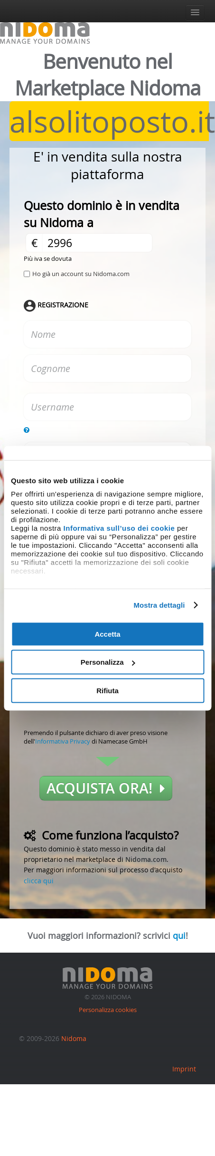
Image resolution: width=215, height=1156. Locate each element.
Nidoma (73, 1038)
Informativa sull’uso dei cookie (119, 528)
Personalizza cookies (108, 1009)
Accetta (107, 634)
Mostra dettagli (159, 605)
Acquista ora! (106, 788)
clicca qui (39, 880)
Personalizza (108, 662)
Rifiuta (107, 690)
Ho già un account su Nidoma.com (81, 273)
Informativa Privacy (62, 741)
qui (179, 935)
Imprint (184, 1068)
